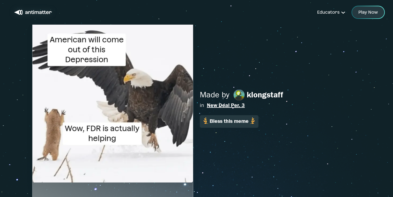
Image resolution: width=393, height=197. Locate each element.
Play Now (368, 12)
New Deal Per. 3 (226, 105)
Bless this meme (229, 120)
